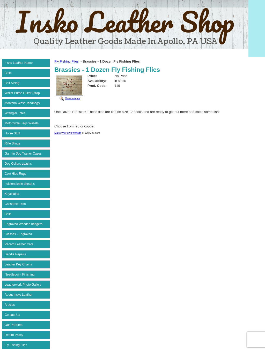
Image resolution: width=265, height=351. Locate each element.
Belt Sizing (12, 83)
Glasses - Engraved (18, 234)
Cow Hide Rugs (15, 174)
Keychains (12, 194)
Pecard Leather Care (19, 244)
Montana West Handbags (22, 103)
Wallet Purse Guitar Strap (22, 93)
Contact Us (12, 315)
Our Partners (14, 325)
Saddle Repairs (15, 254)
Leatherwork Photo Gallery (23, 284)
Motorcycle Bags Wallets (22, 123)
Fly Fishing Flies (16, 345)
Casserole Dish (15, 204)
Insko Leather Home (19, 63)
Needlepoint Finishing (19, 274)
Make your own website (68, 133)
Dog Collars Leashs (18, 163)
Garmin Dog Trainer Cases (23, 153)
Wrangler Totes (15, 113)
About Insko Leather (18, 294)
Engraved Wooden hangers (23, 224)
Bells (8, 214)
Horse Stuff (12, 133)
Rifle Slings (12, 143)
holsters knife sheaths (20, 184)
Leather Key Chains (18, 264)
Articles (10, 305)
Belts (8, 73)
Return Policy (14, 335)
